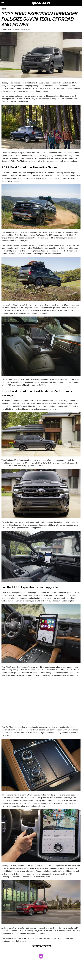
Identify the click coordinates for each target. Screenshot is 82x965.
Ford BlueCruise (8, 667)
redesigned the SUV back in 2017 (15, 99)
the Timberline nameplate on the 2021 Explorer (33, 173)
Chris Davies (7, 29)
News (3, 9)
